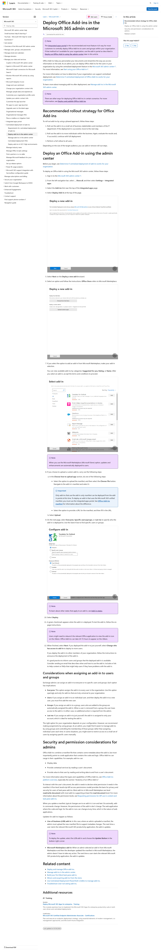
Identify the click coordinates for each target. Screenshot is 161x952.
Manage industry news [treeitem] (14, 147)
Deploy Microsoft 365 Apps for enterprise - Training (61, 904)
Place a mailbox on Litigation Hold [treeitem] (18, 118)
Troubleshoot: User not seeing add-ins (61, 883)
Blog (30, 945)
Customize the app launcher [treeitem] (15, 101)
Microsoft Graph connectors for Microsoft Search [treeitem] (20, 70)
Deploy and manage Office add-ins (60, 869)
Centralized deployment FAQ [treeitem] (18, 141)
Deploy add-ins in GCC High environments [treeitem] (22, 144)
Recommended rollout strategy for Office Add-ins (141, 22)
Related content (130, 34)
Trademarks (93, 945)
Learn (45, 17)
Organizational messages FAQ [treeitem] (16, 115)
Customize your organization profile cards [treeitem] (20, 95)
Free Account (152, 9)
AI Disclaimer (7, 945)
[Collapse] (35, 17)
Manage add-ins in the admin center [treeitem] (20, 137)
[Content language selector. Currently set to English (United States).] (13, 940)
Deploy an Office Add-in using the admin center (64, 54)
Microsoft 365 (54, 17)
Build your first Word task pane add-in (62, 875)
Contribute (40, 945)
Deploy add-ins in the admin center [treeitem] (20, 134)
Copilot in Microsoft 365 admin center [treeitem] (19, 63)
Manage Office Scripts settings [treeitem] (16, 151)
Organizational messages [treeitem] (14, 111)
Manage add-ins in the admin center (61, 872)
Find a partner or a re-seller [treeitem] (15, 154)
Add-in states (96, 611)
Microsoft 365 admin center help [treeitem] (15, 30)
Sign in (156, 3)
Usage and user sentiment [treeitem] (15, 85)
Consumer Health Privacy (64, 945)
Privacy (48, 945)
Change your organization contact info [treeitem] (19, 88)
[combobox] (20, 21)
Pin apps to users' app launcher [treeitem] (17, 105)
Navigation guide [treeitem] (10, 203)
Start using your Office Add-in (75, 69)
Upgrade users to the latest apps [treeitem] (17, 108)
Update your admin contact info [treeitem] (17, 98)
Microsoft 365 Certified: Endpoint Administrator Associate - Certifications (68, 916)
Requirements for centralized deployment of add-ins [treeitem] (22, 129)
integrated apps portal (57, 45)
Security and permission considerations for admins (139, 30)
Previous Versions (20, 945)
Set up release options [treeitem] (13, 163)
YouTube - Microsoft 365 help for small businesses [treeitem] (17, 38)
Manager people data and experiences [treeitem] (19, 92)
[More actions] (116, 17)
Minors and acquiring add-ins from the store (64, 878)
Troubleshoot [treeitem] (8, 193)
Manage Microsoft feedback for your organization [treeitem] (18, 158)
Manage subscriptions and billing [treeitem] (15, 176)
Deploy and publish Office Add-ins (72, 101)
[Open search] (150, 3)
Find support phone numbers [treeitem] (14, 199)
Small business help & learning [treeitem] (14, 33)
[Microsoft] (4, 3)
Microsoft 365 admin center (103, 66)
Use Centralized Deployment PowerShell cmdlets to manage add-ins (73, 881)
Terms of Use (81, 945)
